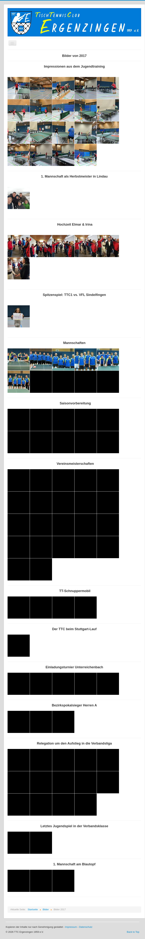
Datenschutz (85, 927)
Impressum (71, 927)
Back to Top (133, 932)
